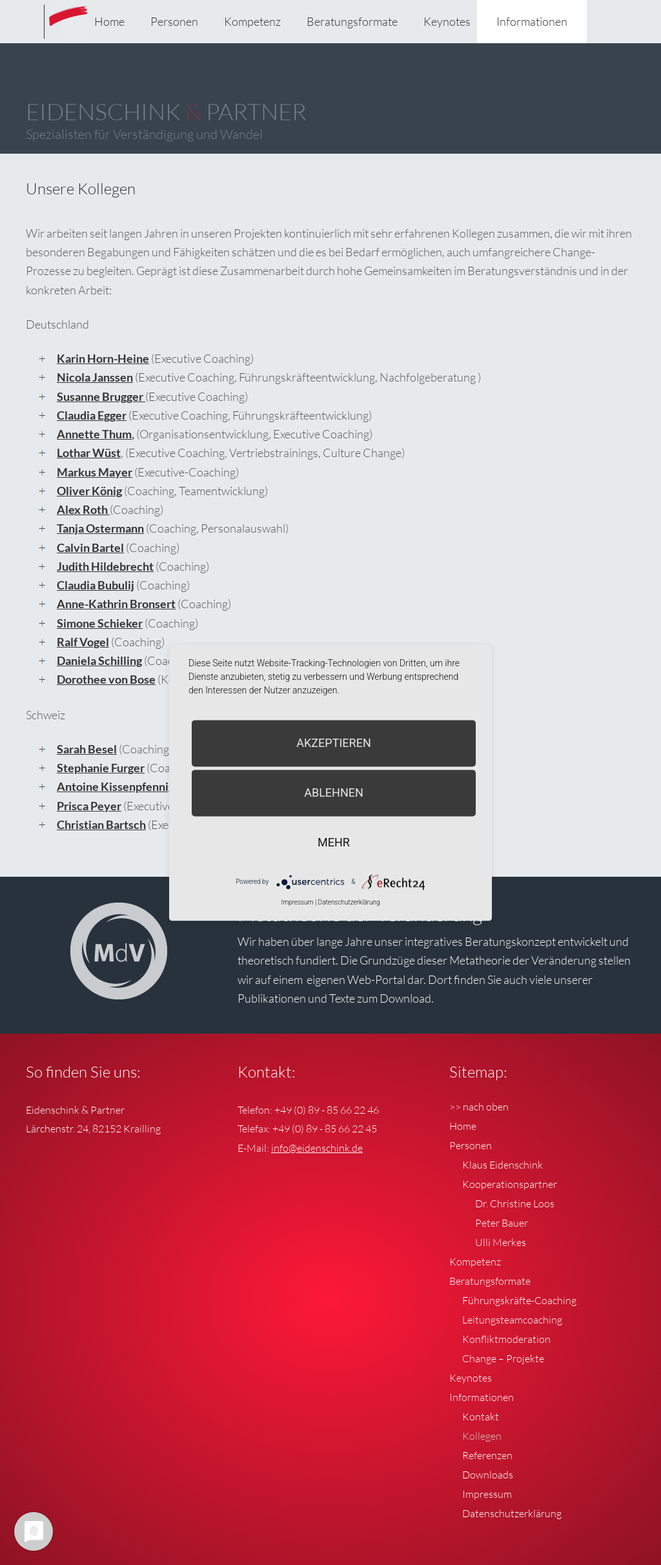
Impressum (487, 1494)
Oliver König (89, 491)
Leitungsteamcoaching (512, 1319)
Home (109, 21)
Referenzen (487, 1455)
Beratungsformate (352, 21)
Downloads (487, 1474)
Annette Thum (94, 434)
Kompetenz (252, 21)
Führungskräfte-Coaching (519, 1300)
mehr (334, 842)
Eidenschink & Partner (71, 32)
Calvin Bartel (90, 547)
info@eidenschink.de (317, 1147)
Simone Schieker (100, 623)
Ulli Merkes (500, 1242)
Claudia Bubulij (95, 585)
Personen (174, 21)
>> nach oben (479, 1106)
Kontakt (480, 1416)
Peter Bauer (501, 1222)
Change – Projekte (503, 1358)
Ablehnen (333, 792)
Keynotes (447, 21)
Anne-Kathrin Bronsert (116, 604)
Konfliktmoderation (506, 1339)
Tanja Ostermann (100, 528)
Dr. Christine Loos (514, 1203)
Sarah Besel (87, 749)
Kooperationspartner (509, 1184)
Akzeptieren (333, 743)
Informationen (531, 21)
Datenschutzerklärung (512, 1513)
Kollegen (482, 1435)
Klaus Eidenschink (502, 1164)
